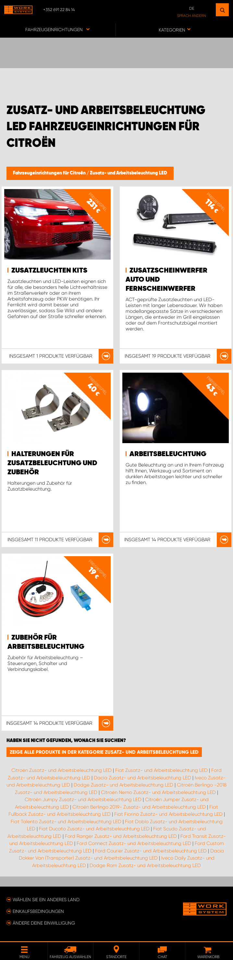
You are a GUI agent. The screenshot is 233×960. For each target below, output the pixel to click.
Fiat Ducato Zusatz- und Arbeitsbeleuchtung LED (94, 829)
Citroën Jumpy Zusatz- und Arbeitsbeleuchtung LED (83, 799)
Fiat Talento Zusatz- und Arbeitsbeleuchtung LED (66, 822)
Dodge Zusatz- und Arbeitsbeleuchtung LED (123, 785)
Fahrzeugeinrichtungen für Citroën (50, 173)
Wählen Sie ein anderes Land (46, 899)
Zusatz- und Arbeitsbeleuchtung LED (128, 173)
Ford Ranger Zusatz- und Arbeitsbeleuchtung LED (121, 836)
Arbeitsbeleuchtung (167, 454)
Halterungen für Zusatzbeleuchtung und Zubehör (52, 463)
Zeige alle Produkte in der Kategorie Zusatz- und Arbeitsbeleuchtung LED (104, 752)
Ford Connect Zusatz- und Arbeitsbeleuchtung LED (134, 843)
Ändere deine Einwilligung (44, 923)
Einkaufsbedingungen (38, 911)
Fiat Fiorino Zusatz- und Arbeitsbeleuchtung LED (168, 814)
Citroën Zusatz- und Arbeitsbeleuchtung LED (61, 770)
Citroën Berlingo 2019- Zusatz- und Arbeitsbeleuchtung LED (139, 807)
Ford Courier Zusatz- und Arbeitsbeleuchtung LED (151, 851)
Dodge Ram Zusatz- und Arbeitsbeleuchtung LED (145, 865)
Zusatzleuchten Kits (49, 270)
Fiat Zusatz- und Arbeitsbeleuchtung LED (161, 770)
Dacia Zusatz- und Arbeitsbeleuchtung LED (142, 778)
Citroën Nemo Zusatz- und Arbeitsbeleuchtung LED (158, 792)
